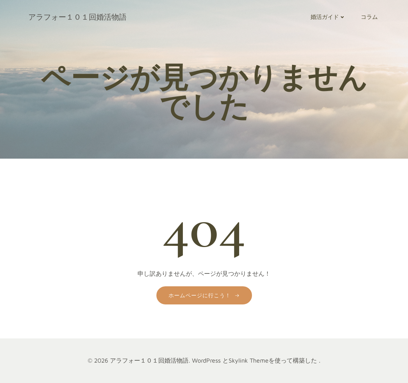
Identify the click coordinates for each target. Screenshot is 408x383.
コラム (369, 17)
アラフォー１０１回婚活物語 (77, 16)
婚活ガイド (328, 17)
